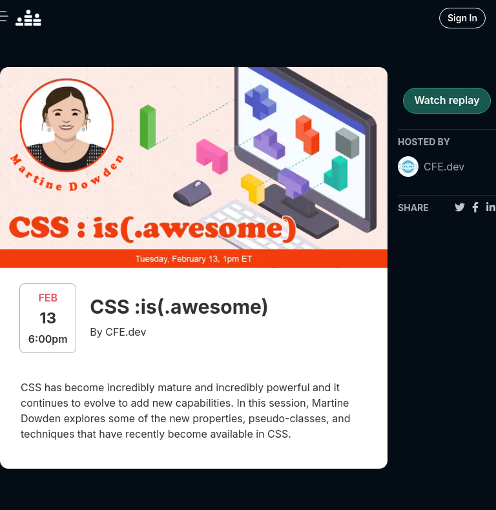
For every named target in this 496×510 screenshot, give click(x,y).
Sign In (462, 17)
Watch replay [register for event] (446, 100)
